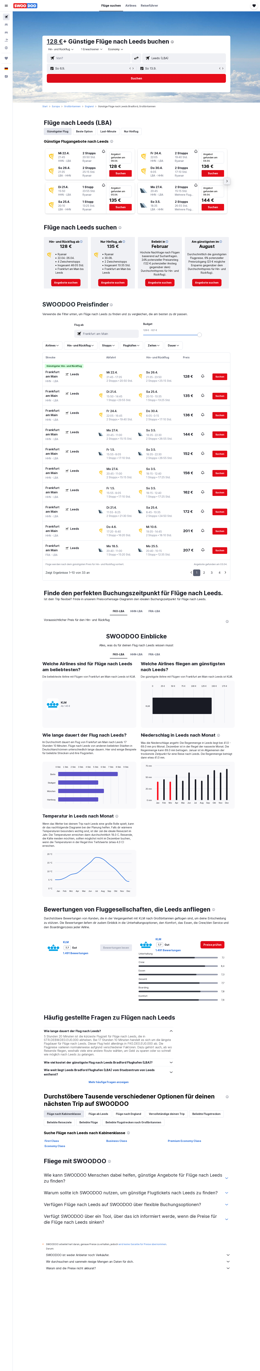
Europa (56, 106)
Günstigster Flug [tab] (57, 131)
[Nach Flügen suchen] (6, 17)
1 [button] (196, 572)
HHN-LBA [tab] (136, 611)
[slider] (199, 335)
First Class (52, 1140)
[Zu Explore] (6, 47)
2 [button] (204, 572)
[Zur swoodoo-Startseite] (25, 5)
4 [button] (220, 572)
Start (45, 106)
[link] (66, 282)
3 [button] (212, 572)
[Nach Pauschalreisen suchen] (6, 40)
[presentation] (172, 42)
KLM (66, 942)
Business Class (116, 1140)
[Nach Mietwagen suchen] (6, 32)
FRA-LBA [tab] (154, 611)
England (89, 106)
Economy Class (55, 1146)
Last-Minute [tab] (108, 131)
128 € (55, 41)
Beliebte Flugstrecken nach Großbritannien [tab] (133, 1122)
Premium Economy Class (184, 1140)
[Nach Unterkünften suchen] (6, 24)
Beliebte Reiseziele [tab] (59, 1122)
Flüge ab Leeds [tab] (98, 1113)
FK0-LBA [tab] (118, 611)
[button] (6, 6)
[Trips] (6, 58)
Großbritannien (72, 106)
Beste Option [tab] (84, 131)
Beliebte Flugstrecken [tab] (206, 1113)
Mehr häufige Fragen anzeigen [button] (109, 1082)
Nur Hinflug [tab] (131, 131)
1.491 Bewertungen (75, 953)
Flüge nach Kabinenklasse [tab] (64, 1113)
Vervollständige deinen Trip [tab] (167, 1113)
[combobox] (61, 49)
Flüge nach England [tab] (128, 1113)
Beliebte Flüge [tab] (88, 1122)
